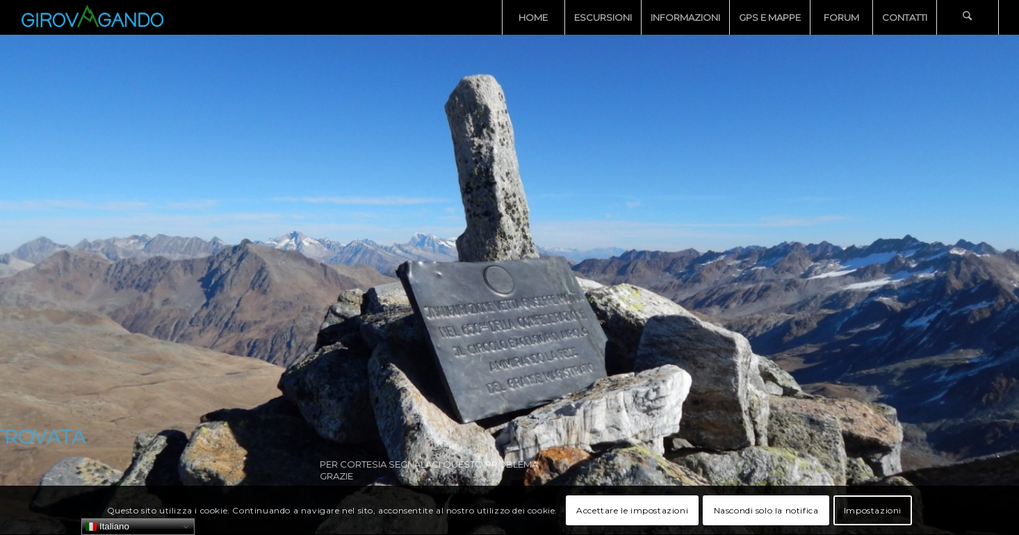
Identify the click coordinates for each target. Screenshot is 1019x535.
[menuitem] (533, 17)
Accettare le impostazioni (632, 510)
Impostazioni (873, 510)
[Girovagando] (92, 17)
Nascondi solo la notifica (766, 510)
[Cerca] (967, 17)
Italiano (107, 526)
